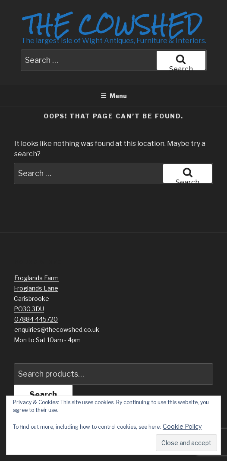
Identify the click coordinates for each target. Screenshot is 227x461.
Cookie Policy (182, 426)
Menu (114, 95)
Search (43, 394)
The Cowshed (113, 24)
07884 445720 (36, 319)
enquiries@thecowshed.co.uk (56, 329)
